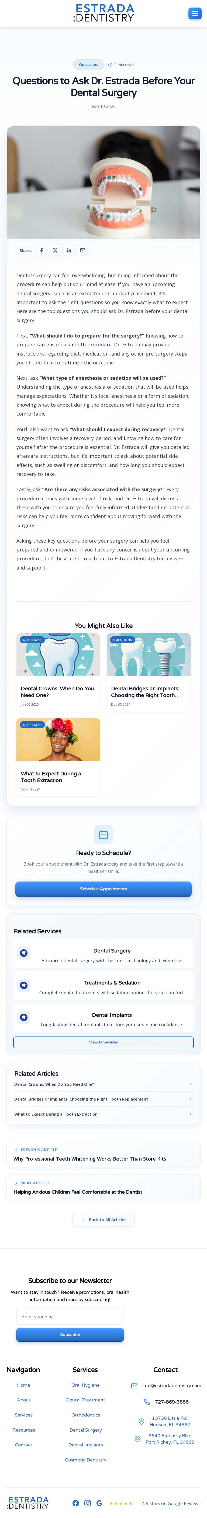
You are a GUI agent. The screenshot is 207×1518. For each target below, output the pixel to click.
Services (24, 1419)
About (23, 1404)
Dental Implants (85, 1449)
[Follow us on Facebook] (76, 1508)
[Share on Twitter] (57, 250)
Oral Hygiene (85, 1389)
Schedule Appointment (103, 889)
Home (23, 1389)
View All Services (103, 1043)
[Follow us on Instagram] (87, 1508)
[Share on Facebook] (42, 250)
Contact (23, 1449)
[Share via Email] (86, 250)
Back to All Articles (103, 1221)
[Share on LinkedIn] (71, 250)
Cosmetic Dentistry (85, 1464)
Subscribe (70, 1338)
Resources (23, 1434)
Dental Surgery (86, 1434)
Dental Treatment (85, 1404)
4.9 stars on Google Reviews (171, 1508)
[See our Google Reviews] (99, 1508)
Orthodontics (85, 1419)
